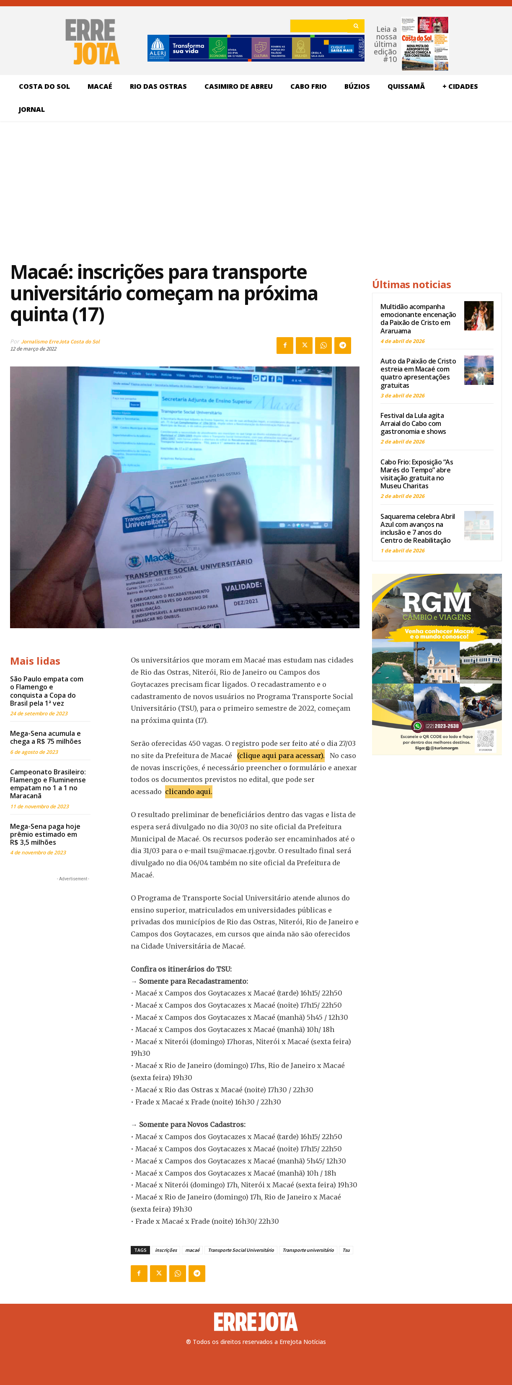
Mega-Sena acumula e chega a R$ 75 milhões (45, 737)
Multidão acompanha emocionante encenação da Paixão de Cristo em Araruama (418, 318)
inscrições (166, 1250)
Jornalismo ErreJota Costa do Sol (60, 341)
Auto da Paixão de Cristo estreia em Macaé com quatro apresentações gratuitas (418, 373)
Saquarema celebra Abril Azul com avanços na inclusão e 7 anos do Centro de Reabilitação (417, 528)
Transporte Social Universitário (241, 1250)
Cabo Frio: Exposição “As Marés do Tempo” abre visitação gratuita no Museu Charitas (416, 474)
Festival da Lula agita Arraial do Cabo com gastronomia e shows (413, 423)
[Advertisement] (185, 190)
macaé (192, 1250)
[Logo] (256, 1321)
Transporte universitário (308, 1250)
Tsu (346, 1250)
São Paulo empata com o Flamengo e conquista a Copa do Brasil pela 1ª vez (46, 691)
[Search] (356, 26)
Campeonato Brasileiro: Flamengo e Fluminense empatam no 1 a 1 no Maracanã (48, 784)
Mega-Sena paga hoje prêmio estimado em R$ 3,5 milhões (45, 834)
